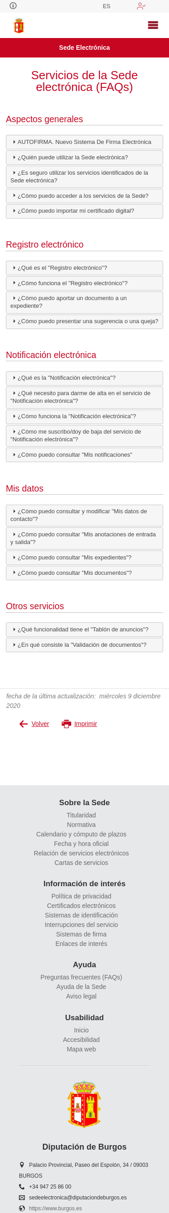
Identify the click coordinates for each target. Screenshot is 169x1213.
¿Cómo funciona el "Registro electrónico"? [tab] (69, 282)
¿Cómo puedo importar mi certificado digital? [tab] (72, 210)
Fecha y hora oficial (81, 843)
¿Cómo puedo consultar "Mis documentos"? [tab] (71, 572)
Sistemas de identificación (81, 915)
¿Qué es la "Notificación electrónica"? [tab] (62, 377)
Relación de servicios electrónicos (81, 853)
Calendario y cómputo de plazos (81, 834)
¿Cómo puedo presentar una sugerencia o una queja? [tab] (84, 321)
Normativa (81, 824)
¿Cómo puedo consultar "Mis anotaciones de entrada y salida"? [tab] (83, 537)
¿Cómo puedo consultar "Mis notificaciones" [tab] (71, 454)
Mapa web (81, 1049)
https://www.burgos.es (55, 1208)
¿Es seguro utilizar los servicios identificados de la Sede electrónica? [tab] (79, 176)
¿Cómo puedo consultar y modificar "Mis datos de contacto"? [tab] (78, 514)
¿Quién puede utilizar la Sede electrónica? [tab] (69, 157)
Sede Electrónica (84, 47)
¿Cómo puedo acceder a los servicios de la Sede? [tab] (79, 195)
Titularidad (81, 815)
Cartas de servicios (81, 862)
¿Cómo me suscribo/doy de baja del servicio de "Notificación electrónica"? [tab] (75, 435)
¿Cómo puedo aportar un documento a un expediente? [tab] (68, 301)
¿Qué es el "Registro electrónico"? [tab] (58, 267)
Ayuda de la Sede (81, 986)
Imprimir (79, 724)
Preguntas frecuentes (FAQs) (81, 977)
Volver (34, 724)
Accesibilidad (81, 1039)
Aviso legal (81, 996)
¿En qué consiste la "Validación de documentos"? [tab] (78, 644)
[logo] (19, 25)
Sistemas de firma (81, 934)
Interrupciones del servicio (81, 924)
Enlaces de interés (81, 943)
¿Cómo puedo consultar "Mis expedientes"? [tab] (71, 557)
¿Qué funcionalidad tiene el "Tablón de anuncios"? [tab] (79, 629)
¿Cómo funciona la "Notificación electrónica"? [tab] (73, 416)
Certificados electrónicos (81, 905)
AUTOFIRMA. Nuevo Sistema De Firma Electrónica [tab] (80, 141)
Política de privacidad (81, 896)
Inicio (81, 1030)
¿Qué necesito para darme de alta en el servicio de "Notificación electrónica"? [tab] (80, 396)
